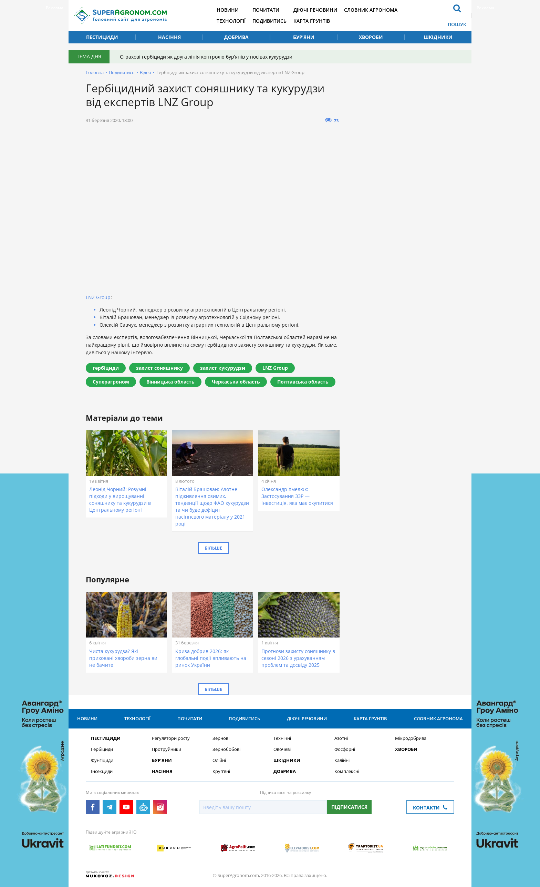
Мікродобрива (410, 738)
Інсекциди (102, 771)
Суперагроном (111, 381)
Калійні (342, 760)
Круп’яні (221, 771)
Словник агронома (370, 10)
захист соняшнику (159, 368)
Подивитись (269, 21)
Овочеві (282, 749)
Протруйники (166, 749)
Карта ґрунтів (311, 21)
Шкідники (438, 37)
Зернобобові (226, 749)
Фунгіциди (102, 760)
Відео (145, 72)
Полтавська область (303, 381)
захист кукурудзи (222, 368)
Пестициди (102, 37)
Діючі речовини (315, 10)
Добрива (236, 37)
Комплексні (346, 771)
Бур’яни (303, 37)
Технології (231, 21)
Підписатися (349, 807)
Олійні (219, 760)
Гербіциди (102, 749)
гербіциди (106, 368)
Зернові (220, 738)
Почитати (265, 10)
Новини (228, 10)
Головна (95, 72)
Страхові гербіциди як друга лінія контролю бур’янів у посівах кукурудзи (206, 56)
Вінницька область (170, 381)
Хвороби (371, 37)
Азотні (341, 738)
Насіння (169, 37)
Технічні (282, 738)
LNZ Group (98, 297)
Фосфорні (344, 749)
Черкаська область (236, 381)
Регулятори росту (171, 738)
